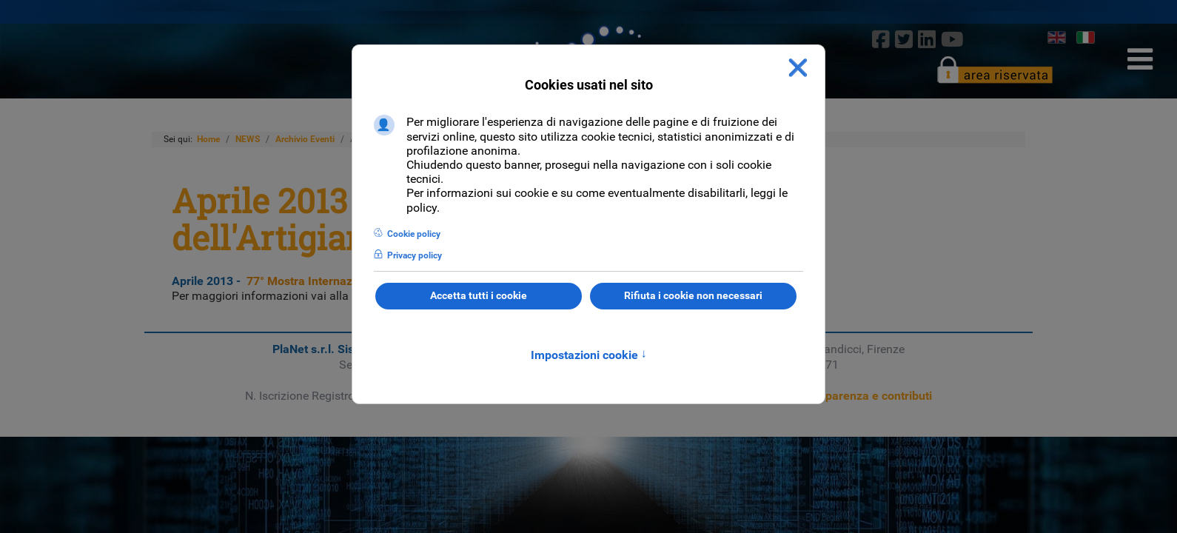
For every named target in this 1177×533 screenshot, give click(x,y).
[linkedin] (926, 39)
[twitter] (903, 39)
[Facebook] (881, 39)
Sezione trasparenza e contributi (845, 396)
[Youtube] (952, 39)
